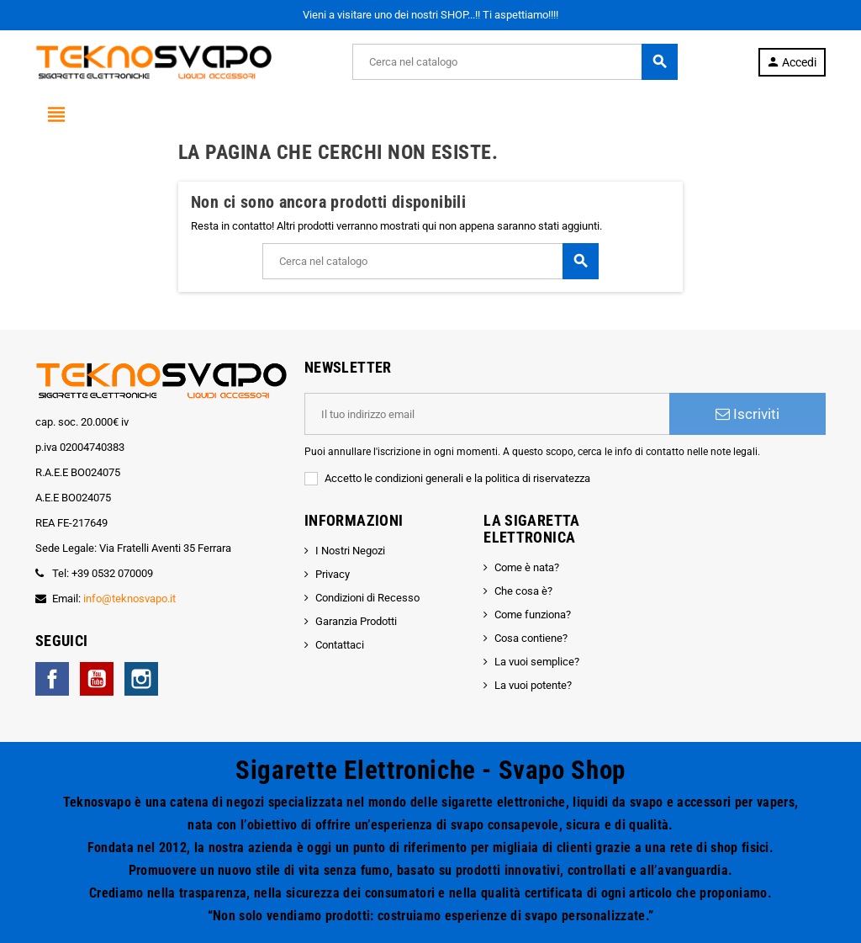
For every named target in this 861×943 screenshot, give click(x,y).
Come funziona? (532, 614)
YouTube (97, 679)
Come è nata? (526, 567)
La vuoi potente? (533, 685)
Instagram (141, 679)
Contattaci (339, 644)
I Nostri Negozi (350, 550)
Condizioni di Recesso (367, 597)
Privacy (332, 574)
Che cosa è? (523, 591)
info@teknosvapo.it (129, 598)
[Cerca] (514, 62)
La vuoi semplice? (536, 661)
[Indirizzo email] (486, 414)
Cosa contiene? (531, 638)
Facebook (52, 679)
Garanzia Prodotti (356, 621)
